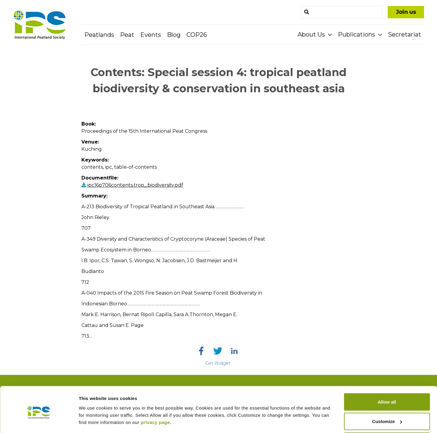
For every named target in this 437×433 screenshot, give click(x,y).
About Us (312, 34)
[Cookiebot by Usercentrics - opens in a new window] (39, 421)
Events (150, 34)
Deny (387, 417)
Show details (93, 414)
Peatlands (99, 34)
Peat (127, 34)
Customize (387, 397)
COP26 (197, 34)
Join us (406, 12)
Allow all (387, 377)
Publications (357, 34)
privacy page (155, 398)
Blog (174, 34)
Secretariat (404, 34)
